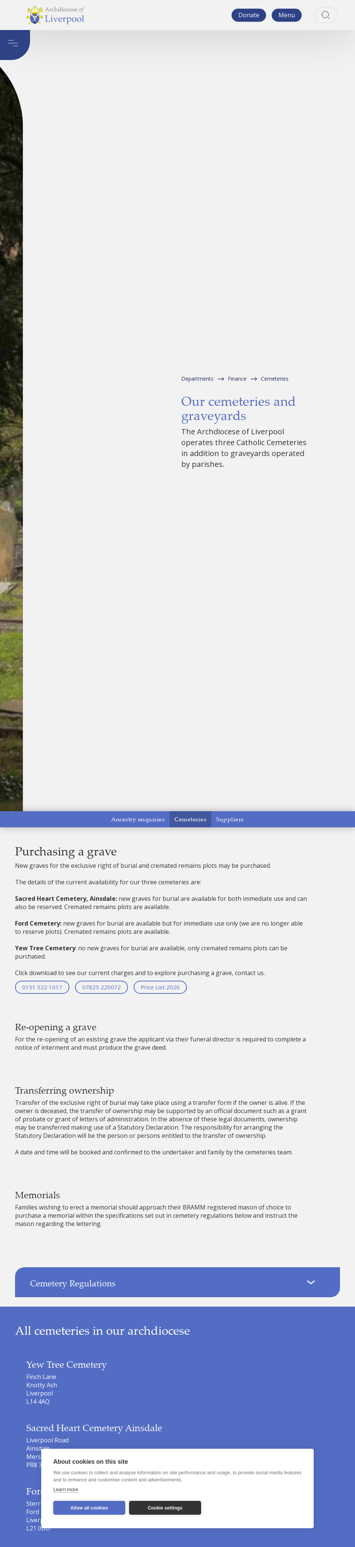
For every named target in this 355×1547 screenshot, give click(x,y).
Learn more (65, 1489)
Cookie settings (165, 1508)
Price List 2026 (160, 987)
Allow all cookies (89, 1508)
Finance (237, 378)
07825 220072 (101, 987)
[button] (287, 15)
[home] (55, 15)
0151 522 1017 (42, 987)
